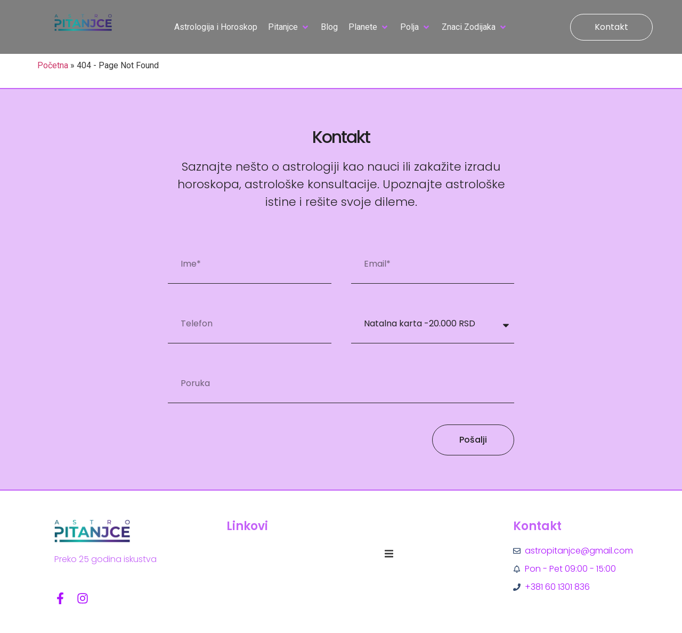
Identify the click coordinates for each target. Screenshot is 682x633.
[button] (289, 27)
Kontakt (537, 526)
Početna (52, 65)
